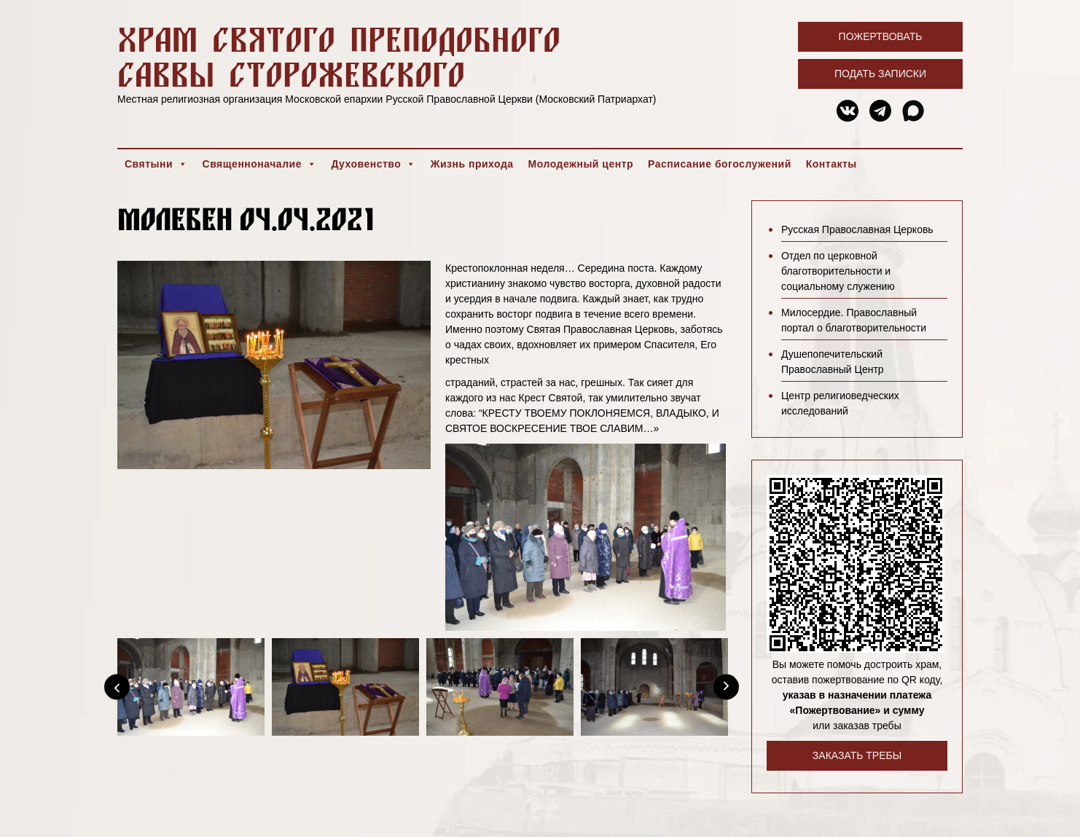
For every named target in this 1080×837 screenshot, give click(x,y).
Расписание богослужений (719, 164)
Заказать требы (857, 755)
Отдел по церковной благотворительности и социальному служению (838, 271)
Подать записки (880, 73)
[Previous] (117, 686)
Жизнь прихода (472, 164)
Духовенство (373, 163)
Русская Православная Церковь (857, 229)
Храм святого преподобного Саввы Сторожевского (338, 56)
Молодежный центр (581, 164)
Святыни (156, 163)
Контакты (831, 164)
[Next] (726, 686)
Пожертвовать (881, 36)
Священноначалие (260, 163)
